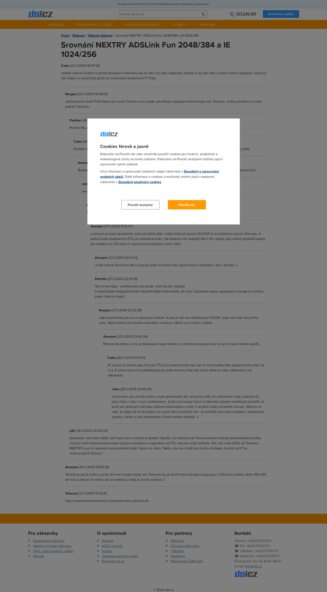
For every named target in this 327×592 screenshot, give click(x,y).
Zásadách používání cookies (139, 182)
